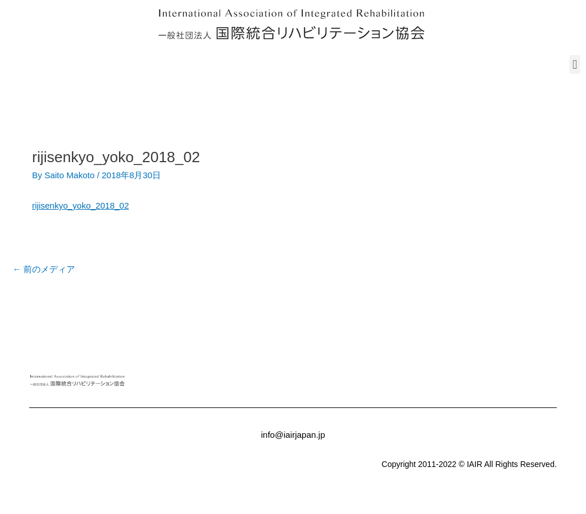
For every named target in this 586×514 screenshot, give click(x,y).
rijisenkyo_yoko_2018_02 (80, 205)
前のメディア (44, 269)
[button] (574, 64)
